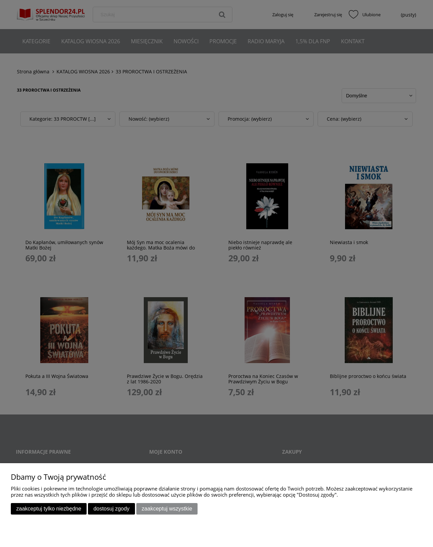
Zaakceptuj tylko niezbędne (48, 509)
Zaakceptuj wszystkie (167, 509)
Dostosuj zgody (111, 509)
